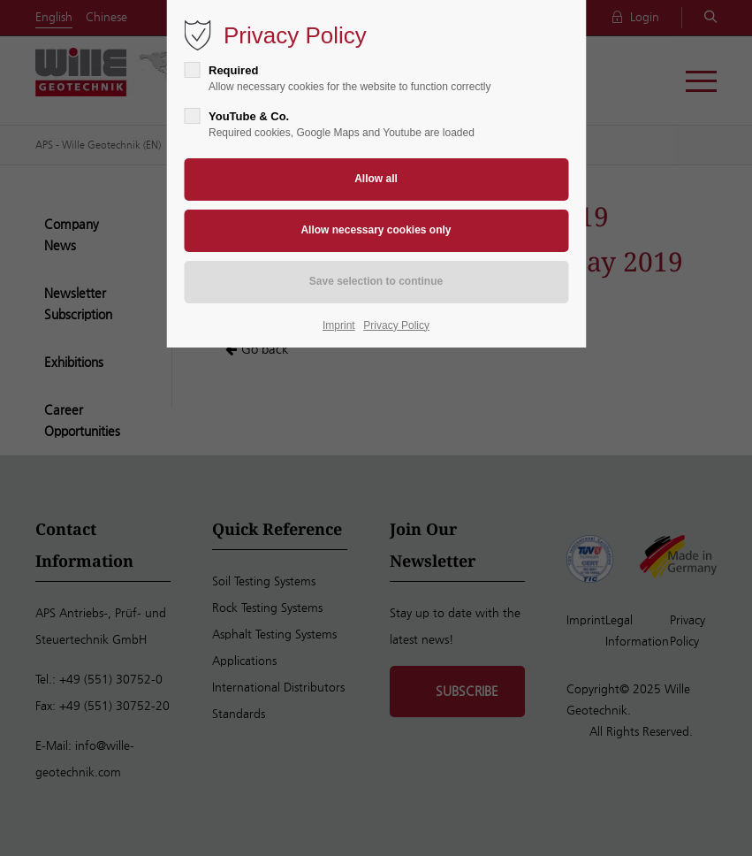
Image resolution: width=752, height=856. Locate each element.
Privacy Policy (396, 325)
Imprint (339, 325)
